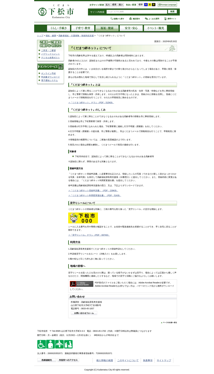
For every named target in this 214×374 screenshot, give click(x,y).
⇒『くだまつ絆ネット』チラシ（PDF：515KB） (91, 102)
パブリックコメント (50, 54)
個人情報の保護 (104, 360)
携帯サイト (171, 19)
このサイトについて (128, 360)
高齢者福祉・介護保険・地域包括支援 (76, 35)
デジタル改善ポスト (50, 57)
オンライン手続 (48, 73)
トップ (40, 35)
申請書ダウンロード (50, 77)
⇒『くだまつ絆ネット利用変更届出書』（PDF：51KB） (94, 195)
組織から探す (119, 19)
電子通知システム (49, 80)
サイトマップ (164, 360)
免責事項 (147, 360)
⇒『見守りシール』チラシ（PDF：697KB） (89, 235)
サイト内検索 (97, 12)
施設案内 (136, 19)
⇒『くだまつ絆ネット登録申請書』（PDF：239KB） (93, 190)
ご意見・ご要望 (48, 50)
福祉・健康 (51, 35)
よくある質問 (153, 19)
